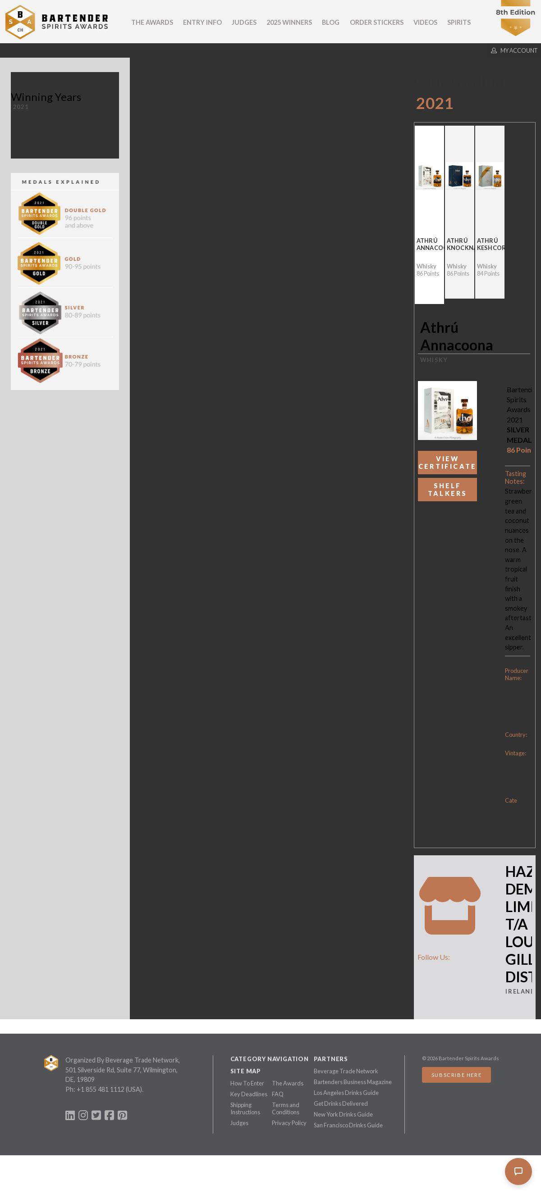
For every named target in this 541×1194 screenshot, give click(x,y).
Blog (330, 22)
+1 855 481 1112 (100, 1089)
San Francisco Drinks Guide (348, 1125)
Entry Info (202, 22)
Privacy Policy (289, 1122)
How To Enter (247, 1083)
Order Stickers (376, 22)
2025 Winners (289, 22)
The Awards (152, 22)
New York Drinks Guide (343, 1114)
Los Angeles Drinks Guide (346, 1092)
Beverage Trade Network (346, 1071)
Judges (244, 22)
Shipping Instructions (245, 1108)
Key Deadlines (248, 1094)
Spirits (459, 22)
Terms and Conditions (285, 1108)
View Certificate (447, 462)
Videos (425, 22)
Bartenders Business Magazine (353, 1081)
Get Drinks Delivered (341, 1103)
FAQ (278, 1094)
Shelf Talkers (447, 489)
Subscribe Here (456, 1075)
